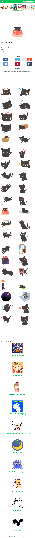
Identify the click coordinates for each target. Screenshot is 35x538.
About (13, 536)
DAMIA (2, 45)
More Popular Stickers (17, 10)
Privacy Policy (27, 536)
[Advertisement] (17, 19)
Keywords (19, 536)
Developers (15, 536)
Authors (22, 536)
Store (23, 536)
